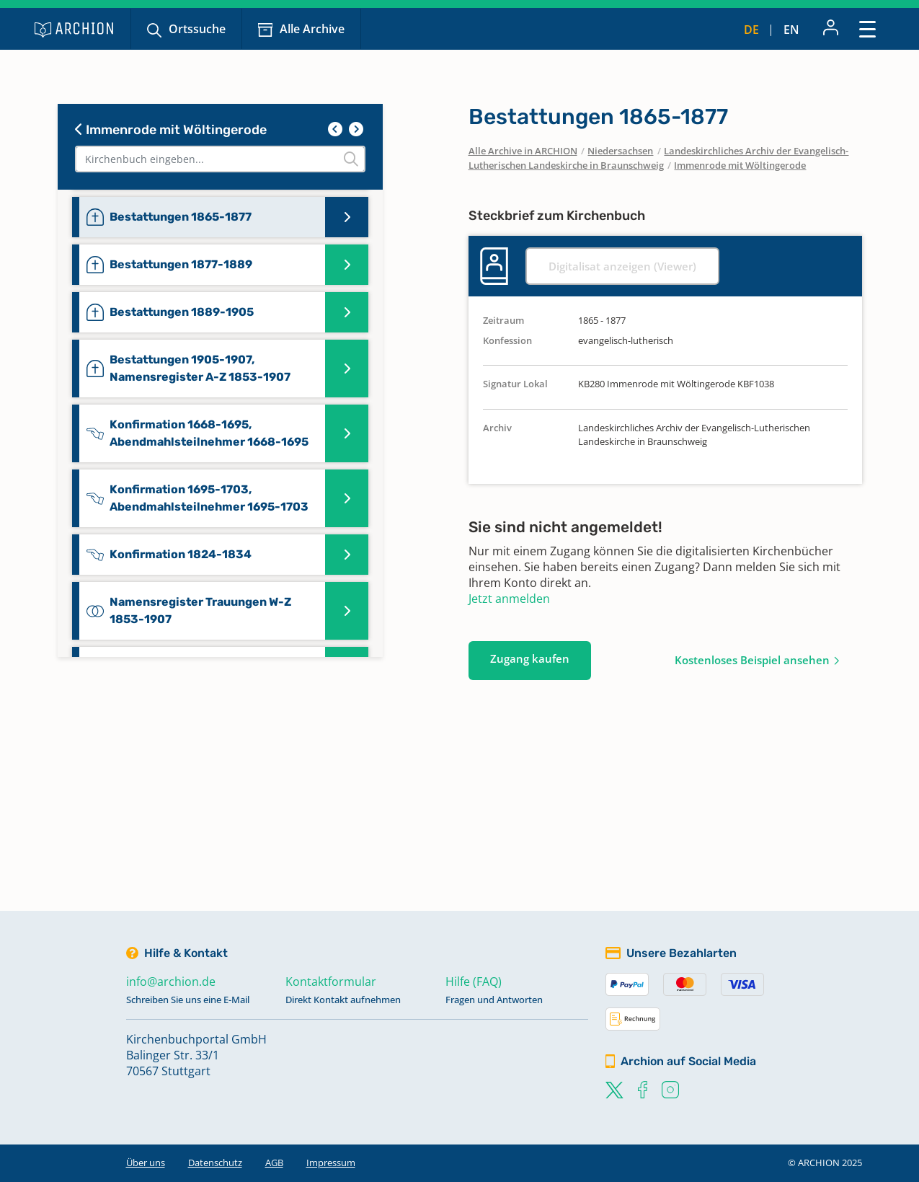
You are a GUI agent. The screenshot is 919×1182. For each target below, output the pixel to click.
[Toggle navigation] (867, 28)
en (791, 30)
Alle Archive (312, 29)
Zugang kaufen (529, 658)
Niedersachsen (620, 150)
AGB (274, 1162)
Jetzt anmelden (509, 599)
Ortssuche (197, 29)
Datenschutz (215, 1162)
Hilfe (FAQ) (473, 981)
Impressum (330, 1162)
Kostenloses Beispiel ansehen (752, 660)
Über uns (145, 1162)
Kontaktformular (330, 981)
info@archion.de (171, 981)
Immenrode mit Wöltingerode (171, 130)
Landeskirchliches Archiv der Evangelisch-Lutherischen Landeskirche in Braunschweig (659, 158)
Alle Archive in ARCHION (523, 150)
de (751, 30)
